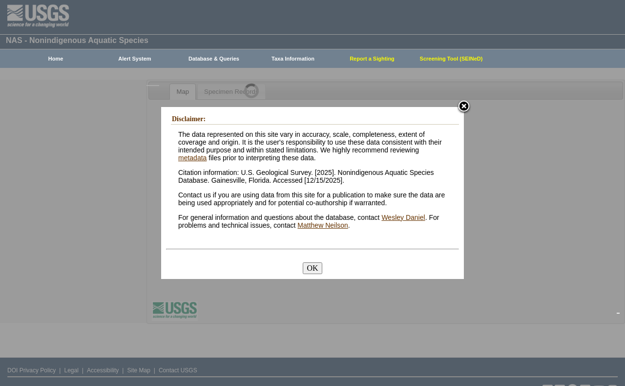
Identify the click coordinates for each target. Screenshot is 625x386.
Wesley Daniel (403, 217)
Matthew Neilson (322, 225)
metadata (192, 158)
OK (312, 268)
